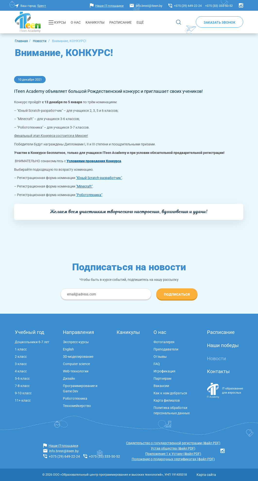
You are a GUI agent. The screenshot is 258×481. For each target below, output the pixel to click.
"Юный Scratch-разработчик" (99, 178)
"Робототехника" (89, 195)
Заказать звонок (219, 22)
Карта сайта (206, 474)
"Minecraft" (84, 186)
